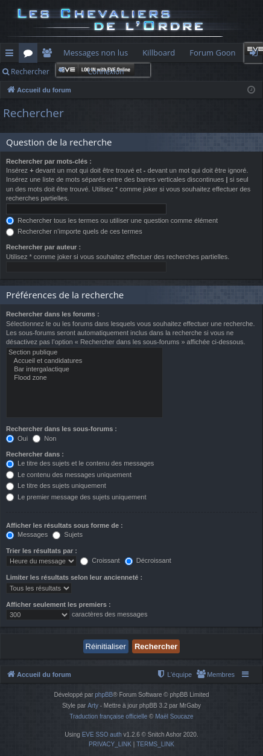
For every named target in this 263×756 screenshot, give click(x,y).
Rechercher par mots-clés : (49, 161)
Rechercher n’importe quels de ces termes (74, 231)
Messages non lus (95, 52)
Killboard (158, 52)
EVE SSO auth (102, 734)
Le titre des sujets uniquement (56, 485)
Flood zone (84, 378)
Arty (92, 705)
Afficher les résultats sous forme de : (64, 525)
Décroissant (148, 560)
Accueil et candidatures (84, 361)
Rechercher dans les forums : (53, 314)
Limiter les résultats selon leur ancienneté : (74, 577)
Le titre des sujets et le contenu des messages (80, 463)
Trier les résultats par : (41, 550)
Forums (30, 55)
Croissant (100, 560)
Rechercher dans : (35, 454)
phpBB (104, 694)
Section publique (84, 352)
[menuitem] (215, 674)
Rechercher (30, 71)
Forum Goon (212, 52)
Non (44, 438)
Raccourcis (12, 55)
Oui (17, 438)
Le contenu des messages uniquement (69, 474)
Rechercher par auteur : (43, 247)
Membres (49, 55)
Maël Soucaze (174, 716)
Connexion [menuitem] (256, 55)
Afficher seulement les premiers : (58, 604)
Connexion (105, 71)
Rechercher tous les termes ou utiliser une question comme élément (112, 220)
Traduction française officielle (108, 716)
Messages (27, 534)
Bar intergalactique (84, 369)
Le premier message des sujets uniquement (76, 497)
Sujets (67, 534)
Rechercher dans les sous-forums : (61, 428)
